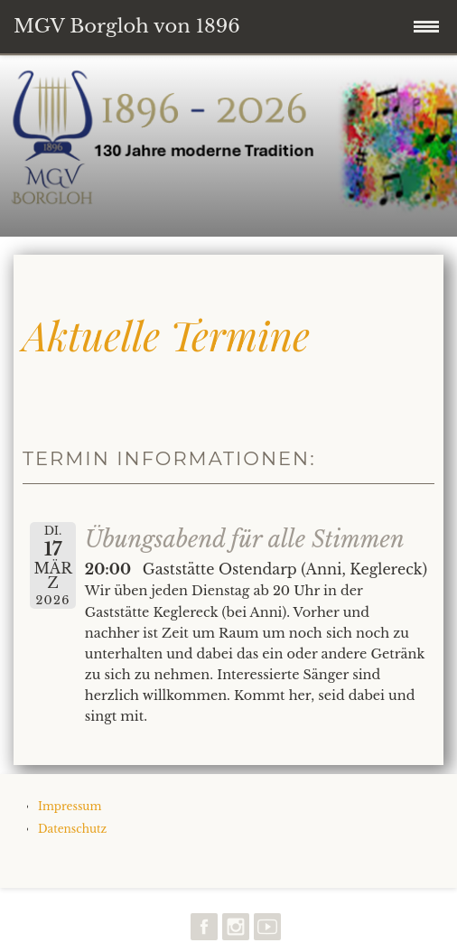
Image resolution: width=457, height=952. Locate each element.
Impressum (69, 806)
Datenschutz (72, 828)
